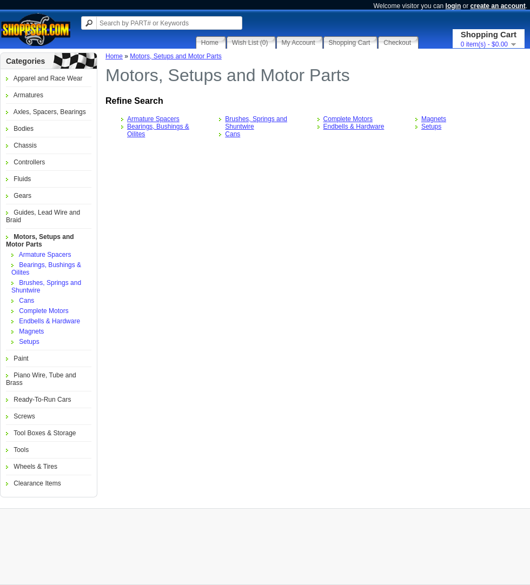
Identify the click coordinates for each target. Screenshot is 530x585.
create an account (498, 6)
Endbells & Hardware (49, 321)
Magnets (31, 331)
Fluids (22, 179)
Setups (29, 341)
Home (114, 56)
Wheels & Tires (35, 466)
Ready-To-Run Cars (42, 399)
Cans (26, 300)
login (453, 6)
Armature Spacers (45, 254)
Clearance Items (37, 483)
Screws (24, 416)
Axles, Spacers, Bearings (50, 112)
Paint (21, 358)
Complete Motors (43, 311)
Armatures (28, 95)
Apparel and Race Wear (48, 78)
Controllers (29, 162)
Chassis (25, 145)
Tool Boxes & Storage (45, 433)
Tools (21, 450)
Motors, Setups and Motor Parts (40, 240)
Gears (22, 196)
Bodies (24, 128)
